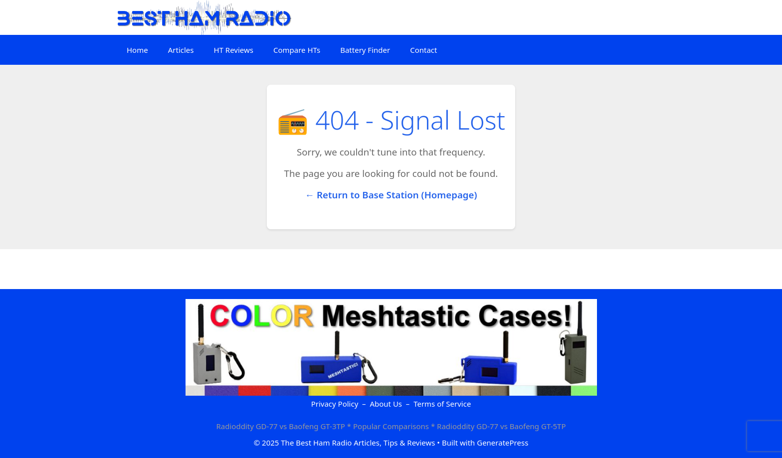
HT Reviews (233, 50)
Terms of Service (442, 404)
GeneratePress (502, 443)
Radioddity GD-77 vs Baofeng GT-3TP (280, 426)
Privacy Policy (335, 404)
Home (137, 50)
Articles (181, 50)
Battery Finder (365, 50)
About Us (386, 404)
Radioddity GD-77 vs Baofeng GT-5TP (501, 426)
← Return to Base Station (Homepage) (391, 194)
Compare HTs (296, 50)
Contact (423, 50)
